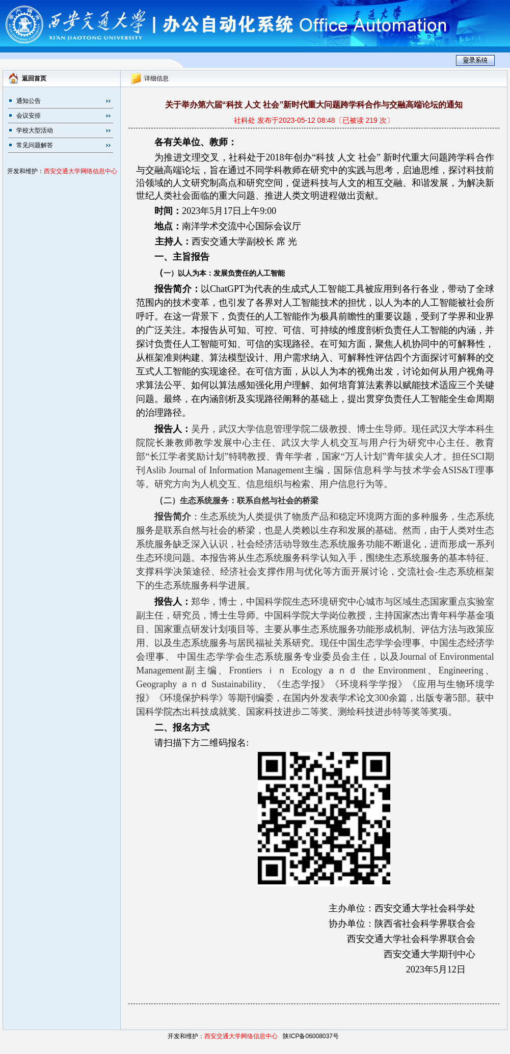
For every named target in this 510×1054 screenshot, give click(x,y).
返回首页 (34, 78)
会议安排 (28, 115)
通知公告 (28, 100)
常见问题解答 (34, 145)
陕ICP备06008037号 (310, 1036)
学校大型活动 (34, 130)
